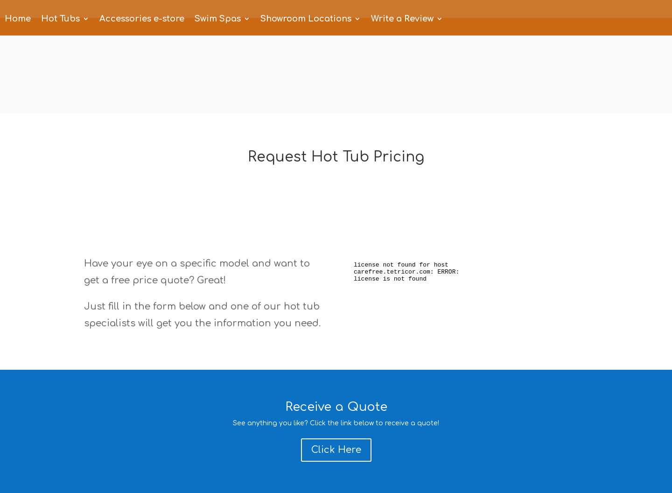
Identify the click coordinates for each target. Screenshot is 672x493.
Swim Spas (218, 19)
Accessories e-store (141, 19)
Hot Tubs (60, 19)
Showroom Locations (305, 19)
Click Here (336, 449)
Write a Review (402, 19)
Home (18, 19)
